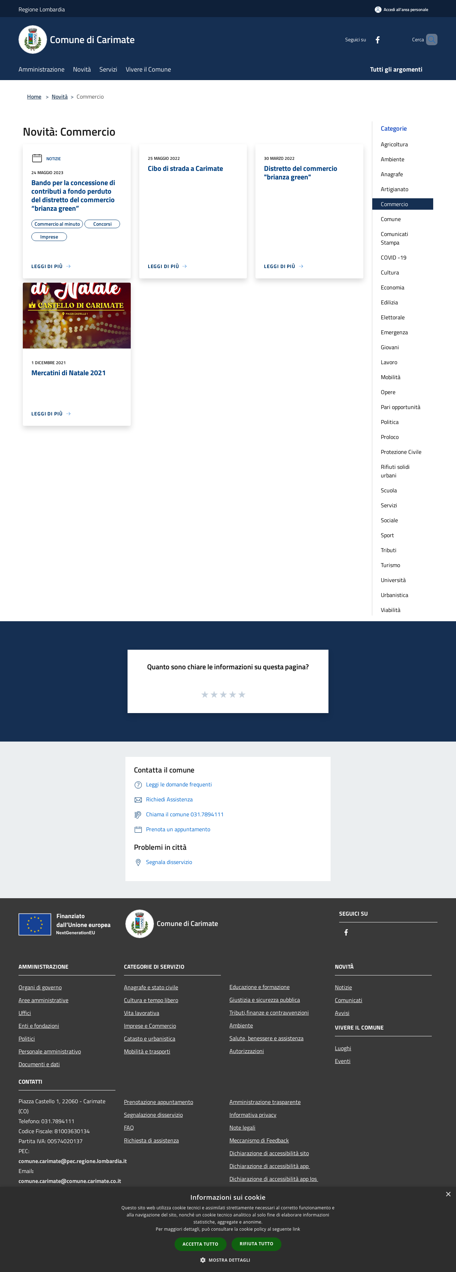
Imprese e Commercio (150, 1025)
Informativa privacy (252, 1114)
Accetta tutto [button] (200, 1244)
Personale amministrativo (50, 1051)
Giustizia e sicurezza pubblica (264, 999)
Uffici (25, 1013)
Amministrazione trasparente (265, 1102)
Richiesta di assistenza (151, 1140)
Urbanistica (394, 595)
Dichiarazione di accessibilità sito (269, 1153)
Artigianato (394, 189)
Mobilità (390, 377)
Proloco (390, 437)
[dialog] (228, 1229)
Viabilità (390, 610)
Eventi (343, 1061)
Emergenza (394, 332)
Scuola (389, 490)
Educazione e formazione (259, 987)
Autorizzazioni (246, 1051)
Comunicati (348, 1000)
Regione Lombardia (42, 9)
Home (34, 96)
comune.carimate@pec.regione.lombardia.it (73, 1161)
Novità (60, 96)
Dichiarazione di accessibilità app (269, 1166)
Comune (391, 219)
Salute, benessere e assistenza (266, 1038)
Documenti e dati (39, 1064)
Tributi (389, 550)
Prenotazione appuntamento (158, 1102)
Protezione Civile (401, 451)
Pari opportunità (400, 407)
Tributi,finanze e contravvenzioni (269, 1012)
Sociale (389, 520)
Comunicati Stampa (394, 238)
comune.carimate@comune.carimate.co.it (70, 1181)
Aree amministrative (43, 1000)
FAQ (129, 1127)
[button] (228, 1259)
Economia (392, 287)
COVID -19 (393, 257)
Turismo (390, 565)
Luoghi (343, 1048)
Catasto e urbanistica (149, 1038)
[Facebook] (365, 39)
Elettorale (393, 317)
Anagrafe (392, 174)
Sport (387, 535)
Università (393, 580)
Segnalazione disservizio (153, 1114)
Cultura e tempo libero (151, 1000)
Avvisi (342, 1013)
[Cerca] (428, 39)
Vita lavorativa (141, 1013)
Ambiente (392, 159)
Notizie (46, 158)
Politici (27, 1038)
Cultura (390, 272)
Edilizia (389, 302)
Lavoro (389, 362)
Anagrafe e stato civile (151, 987)
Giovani (390, 347)
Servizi (389, 505)
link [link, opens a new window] (296, 1229)
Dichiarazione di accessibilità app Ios (273, 1178)
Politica (390, 422)
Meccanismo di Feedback (259, 1140)
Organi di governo (40, 987)
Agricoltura (394, 144)
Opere (388, 392)
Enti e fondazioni (39, 1025)
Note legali (242, 1127)
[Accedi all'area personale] (401, 9)
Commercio (394, 204)
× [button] (448, 1194)
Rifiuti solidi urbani (395, 471)
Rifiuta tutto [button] (257, 1244)
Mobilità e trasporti (147, 1051)
